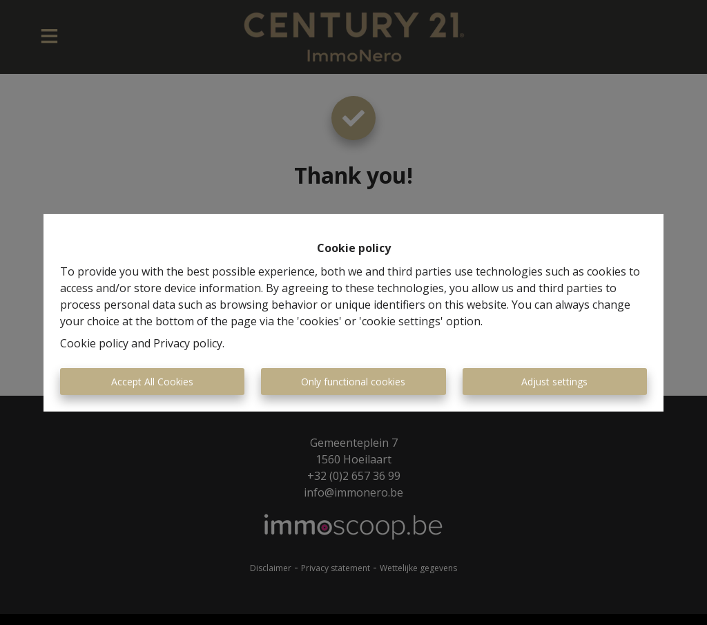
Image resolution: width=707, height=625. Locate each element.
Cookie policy (94, 343)
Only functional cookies (353, 381)
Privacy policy (187, 343)
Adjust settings (554, 381)
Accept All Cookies (152, 381)
